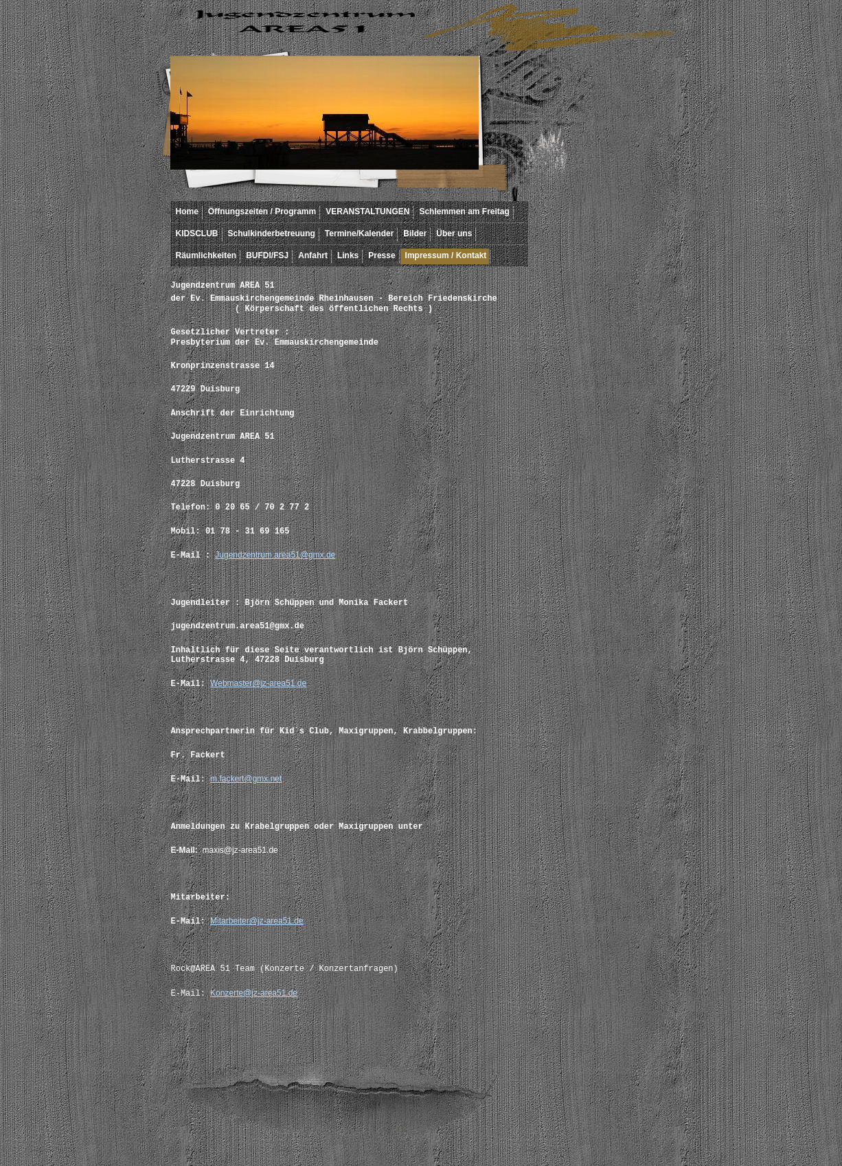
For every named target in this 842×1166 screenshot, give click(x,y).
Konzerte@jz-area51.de (253, 993)
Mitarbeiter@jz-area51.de (257, 921)
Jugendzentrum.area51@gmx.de (275, 555)
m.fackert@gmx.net (246, 779)
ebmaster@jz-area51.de (262, 683)
